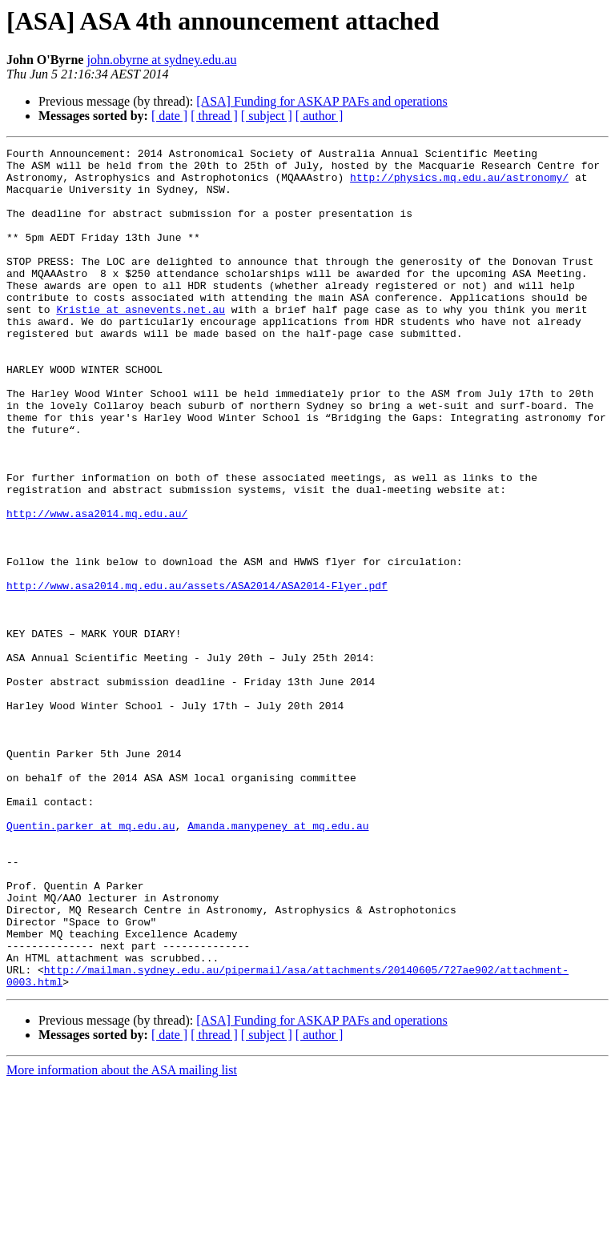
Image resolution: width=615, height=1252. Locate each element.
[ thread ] (214, 115)
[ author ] (319, 115)
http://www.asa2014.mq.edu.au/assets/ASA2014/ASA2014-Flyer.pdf (197, 674)
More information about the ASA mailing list (121, 1238)
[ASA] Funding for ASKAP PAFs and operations (322, 101)
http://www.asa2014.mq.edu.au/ (96, 587)
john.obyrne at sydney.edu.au (161, 59)
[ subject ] (266, 115)
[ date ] (169, 115)
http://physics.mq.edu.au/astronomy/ (459, 184)
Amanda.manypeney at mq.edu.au (277, 962)
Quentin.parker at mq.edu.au (90, 962)
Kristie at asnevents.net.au (140, 342)
